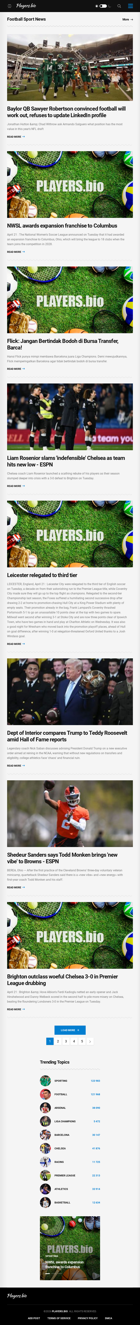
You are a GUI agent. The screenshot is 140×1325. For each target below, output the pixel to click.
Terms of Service (59, 1318)
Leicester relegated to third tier (42, 575)
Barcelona (62, 1134)
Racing (59, 1161)
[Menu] (9, 6)
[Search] (119, 6)
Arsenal (60, 1107)
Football (61, 1094)
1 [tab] (47, 1273)
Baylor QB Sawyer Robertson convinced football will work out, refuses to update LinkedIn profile (66, 111)
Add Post (34, 1318)
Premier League (65, 1175)
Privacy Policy (88, 1318)
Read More (16, 136)
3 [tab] (60, 1273)
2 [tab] (54, 1273)
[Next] (90, 1041)
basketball (62, 1202)
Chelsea (60, 1148)
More (127, 19)
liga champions (65, 1121)
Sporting (61, 1080)
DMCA (108, 1318)
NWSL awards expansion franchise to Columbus (62, 225)
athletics (61, 1189)
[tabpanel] (70, 1248)
